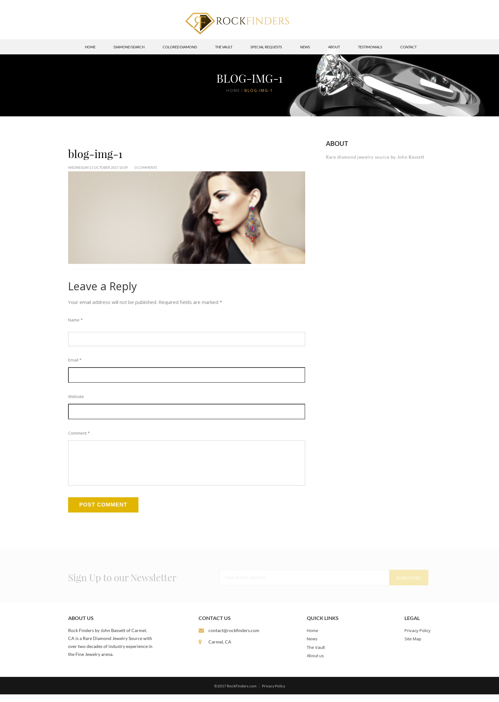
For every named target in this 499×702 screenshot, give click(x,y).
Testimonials (370, 47)
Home (90, 47)
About (334, 47)
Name (75, 320)
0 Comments (146, 167)
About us (315, 663)
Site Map (412, 646)
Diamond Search (129, 47)
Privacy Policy (417, 638)
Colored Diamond (180, 47)
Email (74, 360)
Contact (408, 47)
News (305, 47)
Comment (79, 433)
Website (76, 396)
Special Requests (266, 47)
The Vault (223, 47)
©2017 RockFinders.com (235, 693)
